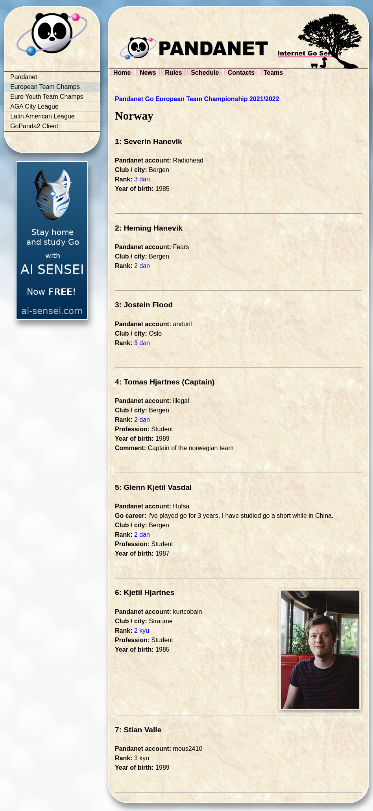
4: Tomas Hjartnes (147, 382)
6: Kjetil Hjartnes (144, 592)
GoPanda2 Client (34, 126)
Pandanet (23, 77)
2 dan (142, 265)
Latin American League (42, 116)
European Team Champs (45, 86)
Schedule (205, 72)
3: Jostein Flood (144, 305)
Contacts (241, 72)
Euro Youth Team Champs (46, 96)
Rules (173, 72)
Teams (273, 72)
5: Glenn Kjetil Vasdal (153, 487)
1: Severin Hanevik (148, 141)
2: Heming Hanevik (149, 228)
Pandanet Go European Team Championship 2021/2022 (197, 99)
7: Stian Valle (138, 730)
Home (122, 72)
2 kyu (141, 630)
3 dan (142, 179)
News (148, 72)
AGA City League (34, 106)
